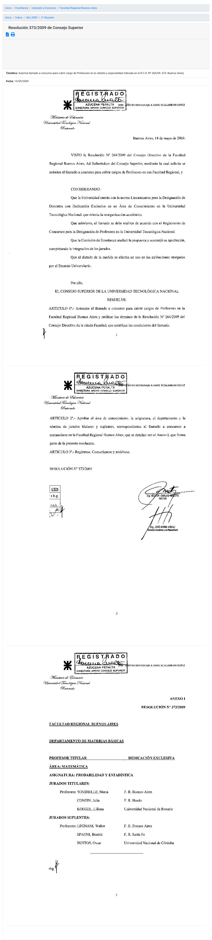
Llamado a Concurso (44, 8)
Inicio (8, 8)
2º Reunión (47, 17)
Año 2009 (31, 17)
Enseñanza (21, 8)
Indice (18, 17)
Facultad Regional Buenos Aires (78, 8)
